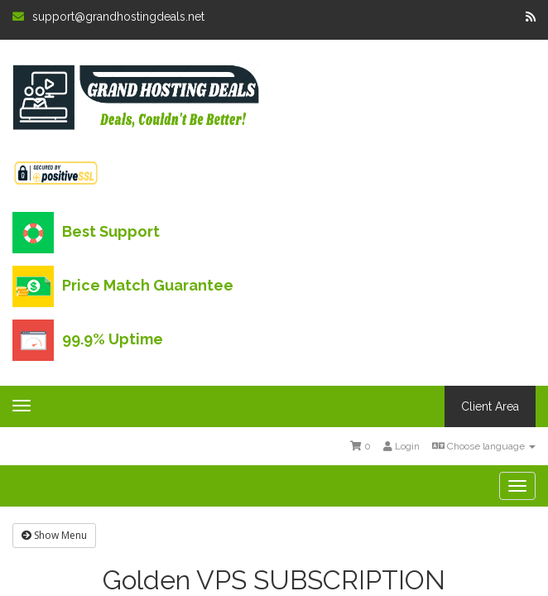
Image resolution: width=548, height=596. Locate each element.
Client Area (490, 406)
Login (401, 446)
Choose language (484, 446)
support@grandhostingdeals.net (108, 16)
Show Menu (54, 535)
